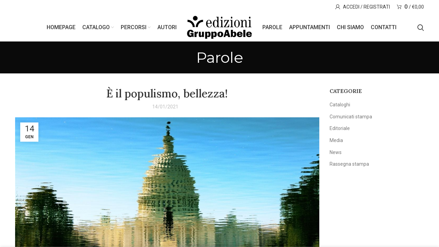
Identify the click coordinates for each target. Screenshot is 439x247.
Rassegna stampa (349, 164)
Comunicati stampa (351, 116)
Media (336, 140)
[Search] (420, 27)
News (336, 152)
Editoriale (340, 128)
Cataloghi (340, 104)
